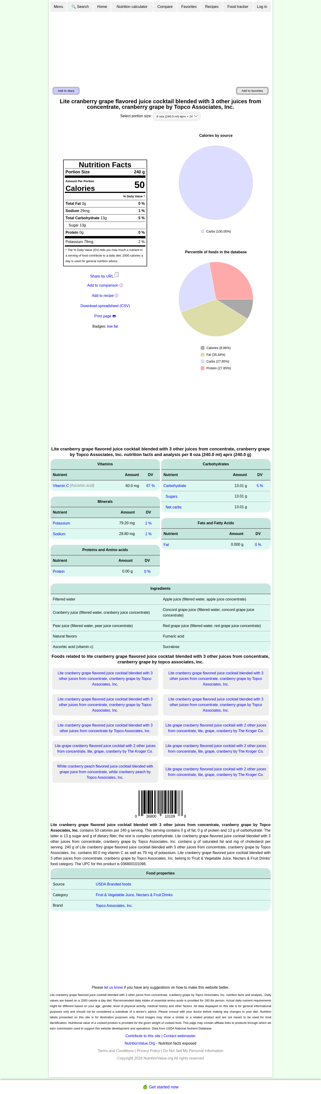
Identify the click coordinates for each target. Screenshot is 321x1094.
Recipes (212, 7)
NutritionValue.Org (140, 1043)
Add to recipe (103, 296)
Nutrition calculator (132, 7)
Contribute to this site (142, 1036)
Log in (262, 7)
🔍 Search (80, 7)
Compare (165, 7)
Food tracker (238, 7)
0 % (147, 571)
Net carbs (173, 507)
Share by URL (105, 276)
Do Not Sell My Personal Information (193, 1051)
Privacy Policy (148, 1051)
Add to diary (66, 91)
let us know (113, 987)
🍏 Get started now (160, 1087)
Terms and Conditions (116, 1051)
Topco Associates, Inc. (114, 906)
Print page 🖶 (105, 316)
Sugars (171, 496)
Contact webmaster (179, 1036)
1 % (148, 534)
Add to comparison (102, 285)
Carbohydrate (175, 486)
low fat (112, 326)
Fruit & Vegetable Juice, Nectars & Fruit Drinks (134, 895)
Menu (58, 7)
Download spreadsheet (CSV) (105, 306)
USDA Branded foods (113, 884)
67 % (150, 486)
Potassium (61, 523)
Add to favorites (252, 91)
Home (102, 7)
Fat (166, 544)
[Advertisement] (160, 47)
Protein (59, 571)
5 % (260, 486)
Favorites (189, 7)
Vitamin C (61, 486)
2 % (148, 523)
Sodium (59, 534)
